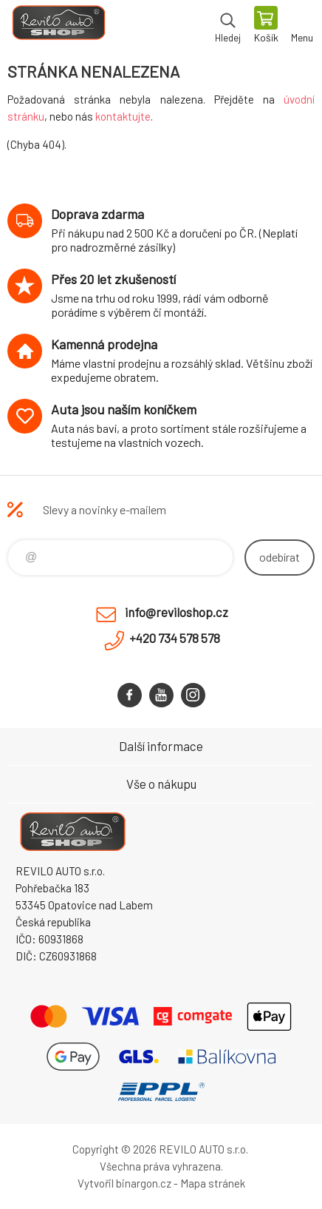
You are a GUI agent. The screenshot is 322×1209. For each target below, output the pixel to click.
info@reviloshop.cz (176, 611)
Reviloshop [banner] (58, 26)
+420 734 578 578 (174, 637)
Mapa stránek (212, 1183)
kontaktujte (123, 116)
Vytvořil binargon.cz (124, 1183)
